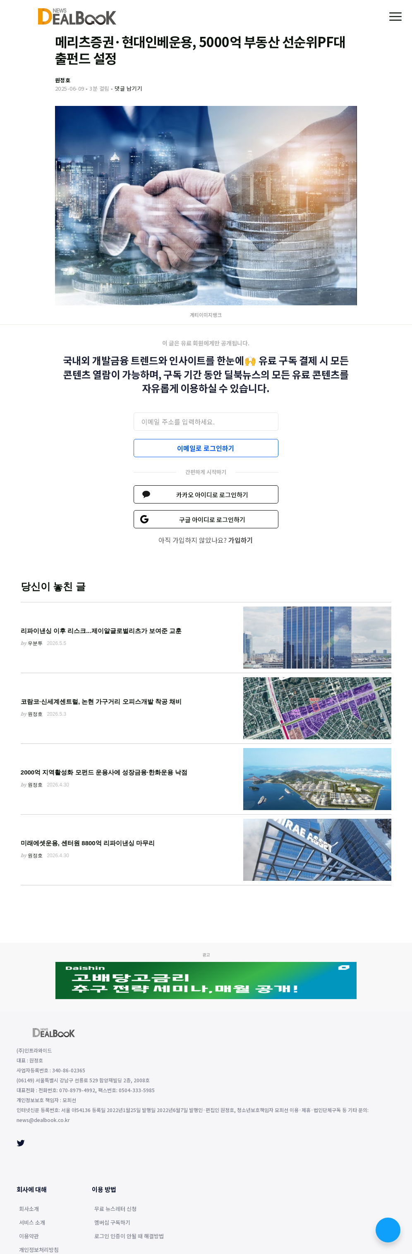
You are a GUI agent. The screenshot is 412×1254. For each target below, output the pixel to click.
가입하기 (240, 540)
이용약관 (29, 1236)
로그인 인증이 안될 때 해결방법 (129, 1236)
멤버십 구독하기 (112, 1223)
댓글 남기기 (128, 88)
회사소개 (29, 1209)
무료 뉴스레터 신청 (115, 1209)
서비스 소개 (32, 1223)
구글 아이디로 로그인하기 (212, 519)
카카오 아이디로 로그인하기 (212, 494)
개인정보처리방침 (39, 1250)
